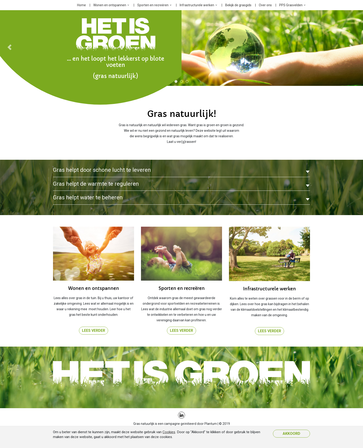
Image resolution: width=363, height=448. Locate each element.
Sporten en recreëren (153, 5)
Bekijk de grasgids (238, 5)
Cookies (169, 432)
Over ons (265, 5)
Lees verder (93, 330)
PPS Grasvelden (291, 5)
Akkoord (291, 433)
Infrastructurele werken (197, 5)
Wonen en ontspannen (109, 5)
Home (81, 5)
